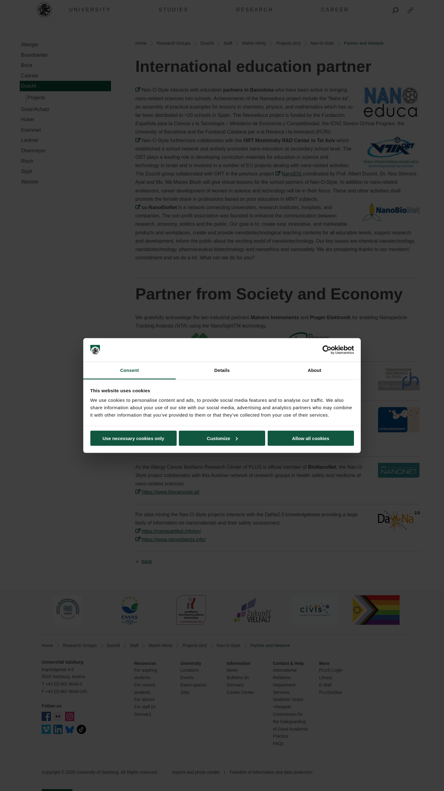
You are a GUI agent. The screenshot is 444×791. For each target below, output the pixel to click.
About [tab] (314, 370)
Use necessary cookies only (133, 438)
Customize (222, 438)
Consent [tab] (129, 370)
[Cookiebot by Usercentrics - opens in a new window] (327, 350)
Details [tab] (222, 370)
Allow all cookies (310, 438)
